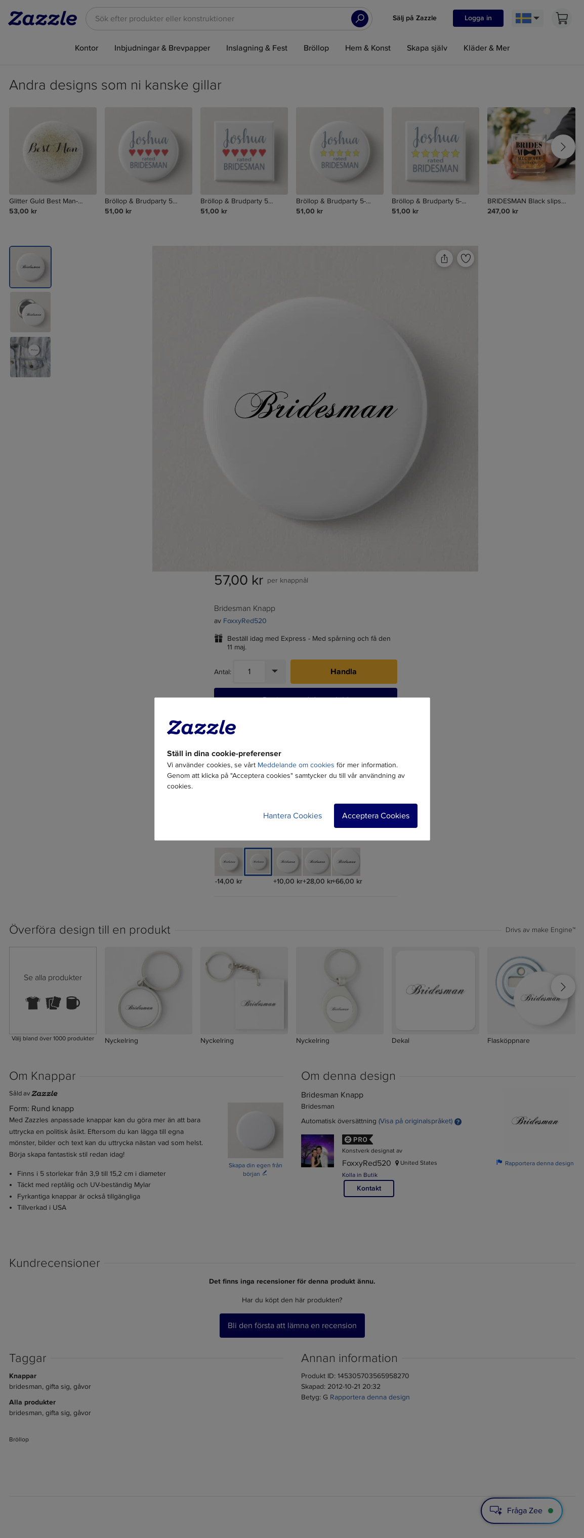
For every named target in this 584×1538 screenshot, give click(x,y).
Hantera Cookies (292, 816)
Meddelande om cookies (296, 765)
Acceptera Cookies (375, 816)
